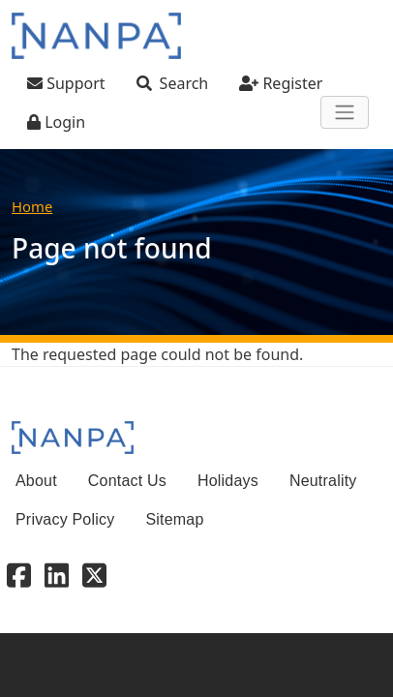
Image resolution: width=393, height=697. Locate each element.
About (36, 480)
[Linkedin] (57, 574)
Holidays (227, 480)
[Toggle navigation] (344, 112)
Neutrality (323, 480)
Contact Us (127, 480)
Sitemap (174, 519)
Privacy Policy (64, 519)
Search (184, 83)
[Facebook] (19, 574)
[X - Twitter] (94, 574)
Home (32, 206)
